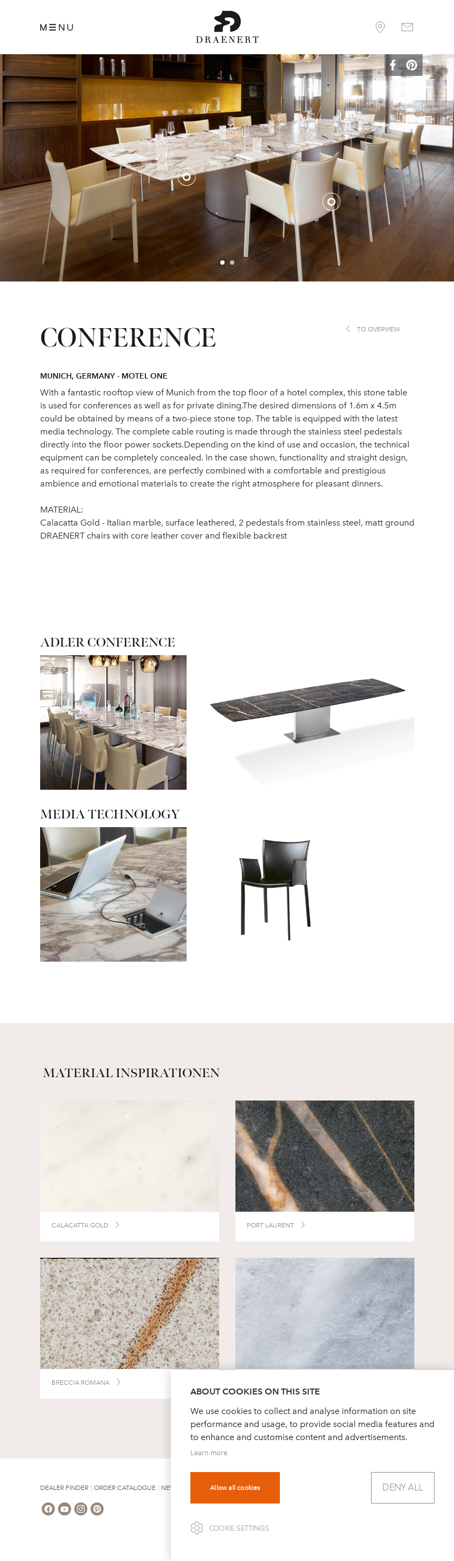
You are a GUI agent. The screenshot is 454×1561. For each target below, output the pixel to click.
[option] (227, 168)
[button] (401, 66)
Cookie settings (239, 1528)
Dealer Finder (64, 1488)
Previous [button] (16, 167)
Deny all (402, 1487)
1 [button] (223, 263)
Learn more (208, 1453)
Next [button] (437, 167)
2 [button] (232, 263)
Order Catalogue (125, 1488)
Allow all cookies (235, 1488)
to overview (378, 329)
